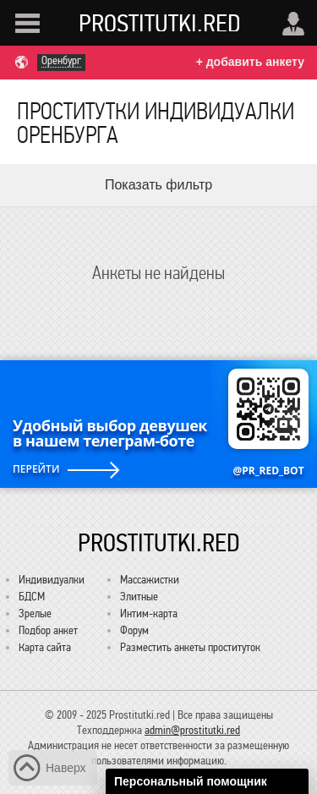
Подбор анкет (48, 630)
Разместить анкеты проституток (190, 647)
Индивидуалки (52, 579)
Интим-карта (149, 613)
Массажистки (149, 579)
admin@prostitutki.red (192, 730)
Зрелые (35, 613)
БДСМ (32, 596)
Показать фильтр (158, 185)
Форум (134, 630)
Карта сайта (45, 647)
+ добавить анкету (250, 61)
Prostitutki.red (160, 23)
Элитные (139, 596)
